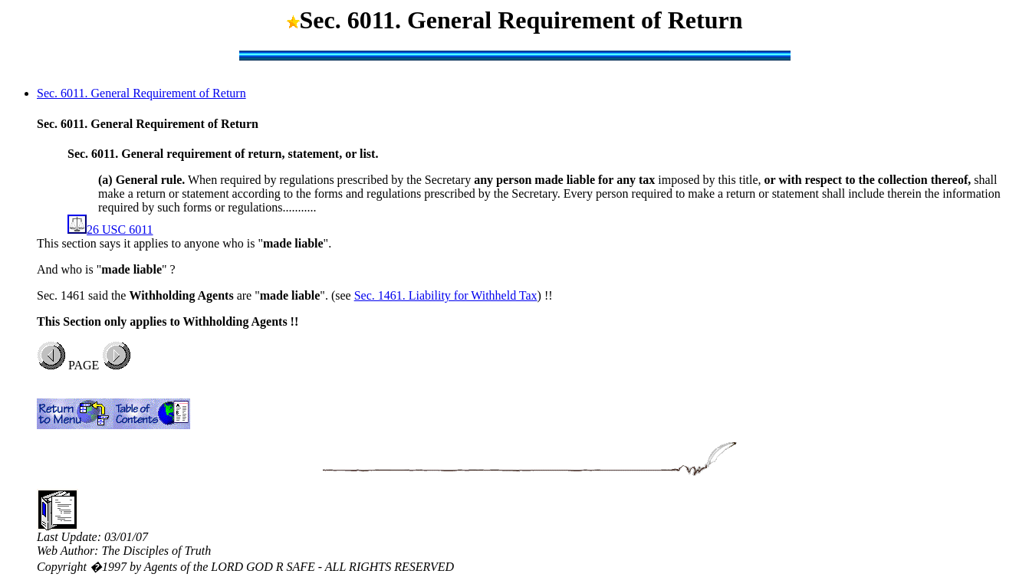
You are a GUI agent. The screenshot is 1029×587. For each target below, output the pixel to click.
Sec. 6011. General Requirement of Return (141, 93)
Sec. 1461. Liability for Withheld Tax (446, 295)
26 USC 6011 (110, 229)
